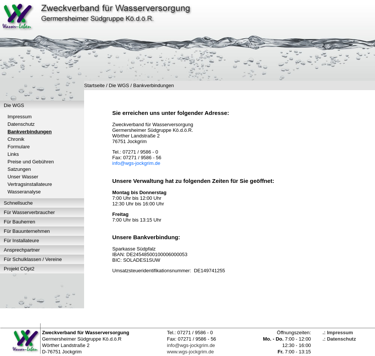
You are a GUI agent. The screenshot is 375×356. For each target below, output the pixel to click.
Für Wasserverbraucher (29, 212)
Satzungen (19, 169)
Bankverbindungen (30, 131)
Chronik (16, 139)
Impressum (20, 116)
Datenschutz (21, 124)
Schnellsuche (18, 203)
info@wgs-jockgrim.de (136, 163)
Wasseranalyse (24, 192)
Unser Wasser (23, 177)
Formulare (19, 146)
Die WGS (14, 105)
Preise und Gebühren (31, 161)
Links (13, 154)
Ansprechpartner (22, 250)
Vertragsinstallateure (30, 184)
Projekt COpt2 (19, 269)
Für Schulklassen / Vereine (33, 259)
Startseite (94, 85)
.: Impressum (337, 332)
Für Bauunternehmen (27, 231)
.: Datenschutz (339, 339)
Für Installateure (21, 240)
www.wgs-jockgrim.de (190, 351)
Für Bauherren (19, 222)
